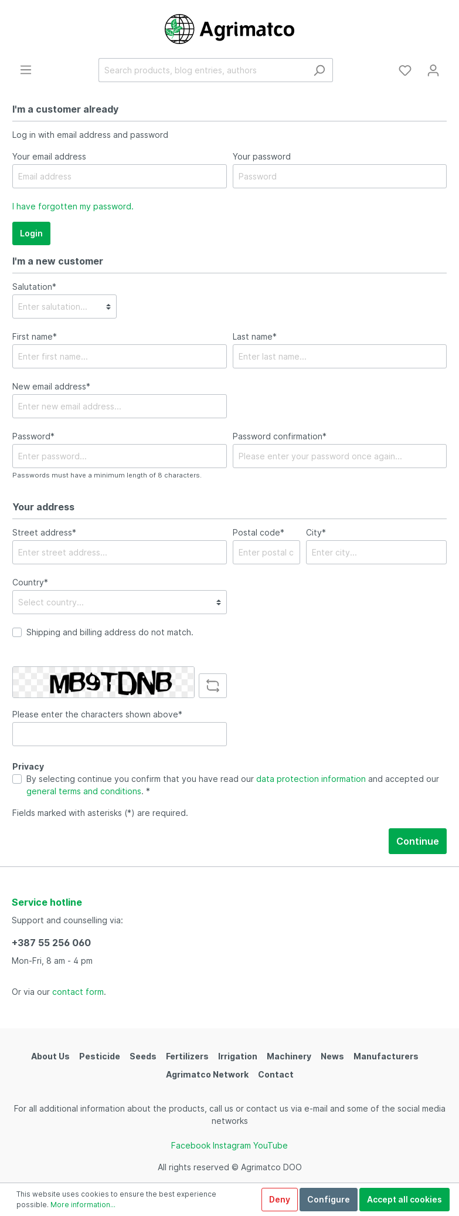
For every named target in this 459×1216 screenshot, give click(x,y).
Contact (276, 1074)
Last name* (255, 336)
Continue (417, 841)
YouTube (270, 1145)
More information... (82, 1204)
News (332, 1056)
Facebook (190, 1145)
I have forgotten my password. (73, 206)
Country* (30, 582)
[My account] (433, 70)
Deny (279, 1199)
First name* (34, 336)
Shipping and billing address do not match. (109, 632)
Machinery (289, 1056)
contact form (78, 992)
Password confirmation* (280, 436)
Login (31, 233)
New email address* (51, 386)
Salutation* (34, 287)
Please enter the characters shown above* (97, 714)
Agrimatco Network (207, 1074)
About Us (50, 1056)
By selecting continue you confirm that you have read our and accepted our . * (232, 785)
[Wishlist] (405, 70)
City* (316, 532)
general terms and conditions (83, 791)
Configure (328, 1199)
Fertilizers (187, 1056)
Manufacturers (386, 1056)
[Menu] (26, 70)
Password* (33, 436)
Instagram (232, 1145)
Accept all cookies (404, 1199)
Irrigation (237, 1056)
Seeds (143, 1056)
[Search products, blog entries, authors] (202, 70)
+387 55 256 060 (51, 943)
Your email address (49, 156)
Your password (262, 156)
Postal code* (258, 532)
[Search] (319, 70)
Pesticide (99, 1056)
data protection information (311, 779)
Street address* (44, 532)
